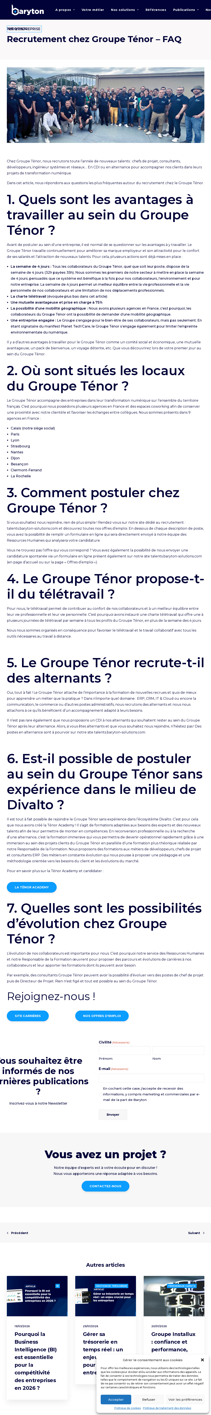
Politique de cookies (127, 1408)
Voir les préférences (185, 1399)
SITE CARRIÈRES (28, 1020)
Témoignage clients (181, 1285)
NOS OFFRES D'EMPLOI (102, 1020)
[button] (202, 1360)
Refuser (148, 1399)
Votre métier (93, 11)
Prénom (105, 1062)
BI (57, 1285)
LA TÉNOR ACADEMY (32, 891)
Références (156, 11)
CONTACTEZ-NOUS (105, 1190)
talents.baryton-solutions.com (32, 532)
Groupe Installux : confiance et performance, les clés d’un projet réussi (173, 1349)
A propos (65, 11)
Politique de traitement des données (167, 1408)
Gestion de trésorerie (111, 1285)
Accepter (116, 1399)
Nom (156, 1062)
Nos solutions (125, 11)
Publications (186, 11)
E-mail (113, 1072)
